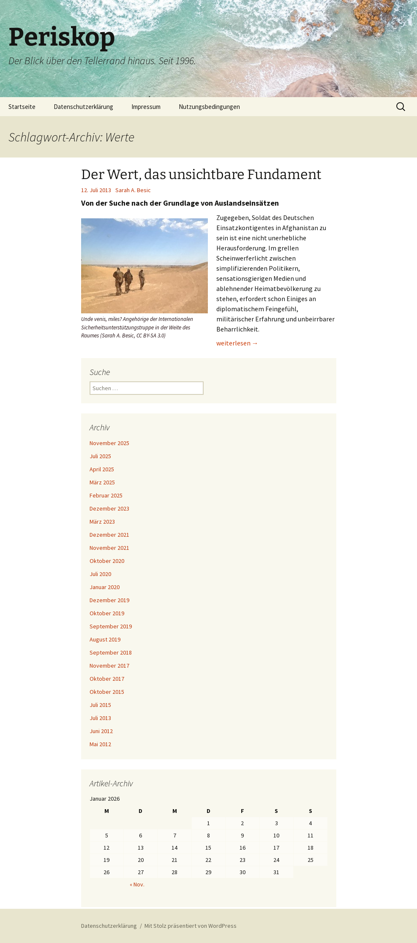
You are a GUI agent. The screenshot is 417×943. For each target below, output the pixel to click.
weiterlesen (237, 343)
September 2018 (111, 652)
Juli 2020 (100, 574)
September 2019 (111, 626)
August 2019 (105, 639)
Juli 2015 (100, 705)
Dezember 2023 (109, 508)
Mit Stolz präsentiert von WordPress (190, 925)
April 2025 (102, 469)
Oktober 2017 (107, 678)
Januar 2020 (105, 587)
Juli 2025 (100, 456)
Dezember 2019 (109, 600)
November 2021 (109, 548)
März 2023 (102, 521)
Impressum (146, 107)
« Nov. (137, 884)
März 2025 (102, 482)
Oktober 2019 (107, 613)
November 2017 (109, 665)
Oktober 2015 (107, 692)
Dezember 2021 (109, 534)
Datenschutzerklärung (83, 107)
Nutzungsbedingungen (209, 107)
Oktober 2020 (107, 561)
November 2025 (109, 443)
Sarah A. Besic (133, 190)
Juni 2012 (101, 731)
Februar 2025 (106, 495)
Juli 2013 (100, 718)
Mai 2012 (100, 744)
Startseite (21, 107)
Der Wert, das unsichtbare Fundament (201, 174)
